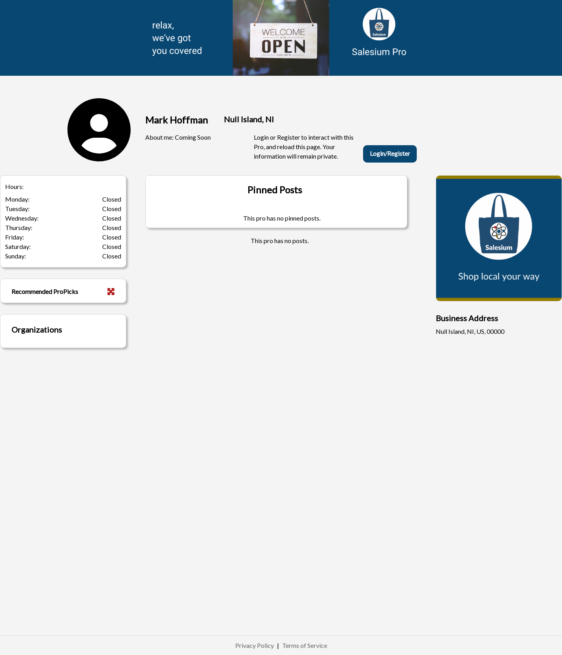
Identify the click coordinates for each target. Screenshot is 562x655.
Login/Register (390, 153)
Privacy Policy (254, 645)
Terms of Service (304, 645)
